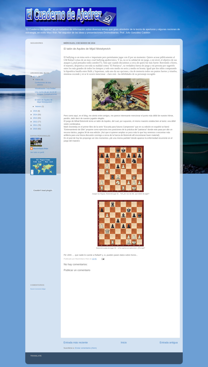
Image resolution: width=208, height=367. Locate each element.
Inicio (124, 342)
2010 (35, 129)
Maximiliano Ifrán (40, 149)
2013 (35, 118)
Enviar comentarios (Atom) (86, 348)
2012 (35, 122)
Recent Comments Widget (37, 289)
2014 (35, 115)
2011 (35, 125)
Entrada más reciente (76, 342)
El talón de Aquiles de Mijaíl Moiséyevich (43, 101)
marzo (38, 80)
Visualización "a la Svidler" (45, 88)
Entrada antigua (169, 342)
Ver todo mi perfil (37, 152)
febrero (38, 106)
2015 (35, 111)
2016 (35, 77)
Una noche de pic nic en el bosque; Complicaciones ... (46, 94)
